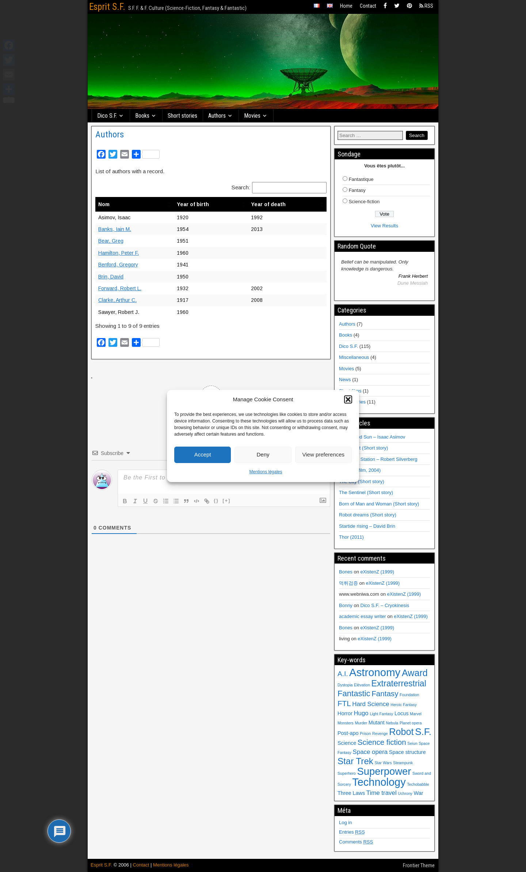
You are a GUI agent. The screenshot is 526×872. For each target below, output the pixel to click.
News (345, 379)
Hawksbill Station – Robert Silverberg (378, 459)
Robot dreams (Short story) (367, 514)
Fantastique (361, 179)
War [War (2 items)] (418, 793)
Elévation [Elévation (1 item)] (362, 685)
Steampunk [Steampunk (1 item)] (403, 763)
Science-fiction (364, 201)
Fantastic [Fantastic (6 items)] (354, 693)
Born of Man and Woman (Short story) (379, 504)
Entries (352, 832)
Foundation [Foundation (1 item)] (409, 695)
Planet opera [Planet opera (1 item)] (411, 723)
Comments (356, 842)
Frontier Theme (419, 865)
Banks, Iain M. (114, 229)
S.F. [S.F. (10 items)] (423, 731)
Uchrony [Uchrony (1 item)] (405, 793)
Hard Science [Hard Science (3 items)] (370, 704)
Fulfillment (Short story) (363, 448)
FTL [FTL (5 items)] (344, 703)
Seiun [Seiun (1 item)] (412, 743)
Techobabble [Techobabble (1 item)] (418, 784)
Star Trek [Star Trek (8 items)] (355, 761)
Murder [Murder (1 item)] (361, 723)
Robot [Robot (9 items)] (401, 732)
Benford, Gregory (118, 265)
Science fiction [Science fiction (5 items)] (382, 742)
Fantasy (357, 190)
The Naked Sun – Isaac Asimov (372, 437)
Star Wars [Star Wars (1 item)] (383, 763)
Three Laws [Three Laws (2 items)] (351, 793)
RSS (426, 6)
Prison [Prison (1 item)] (365, 733)
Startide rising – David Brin (367, 526)
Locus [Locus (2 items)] (401, 713)
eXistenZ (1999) (377, 572)
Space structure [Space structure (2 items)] (407, 752)
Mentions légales (265, 471)
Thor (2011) (351, 537)
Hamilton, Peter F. (118, 253)
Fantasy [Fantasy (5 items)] (384, 693)
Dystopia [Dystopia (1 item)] (345, 685)
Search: (241, 187)
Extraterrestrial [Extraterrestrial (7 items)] (398, 683)
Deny (262, 454)
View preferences (323, 454)
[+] (226, 500)
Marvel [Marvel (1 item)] (416, 714)
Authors (217, 115)
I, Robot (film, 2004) (360, 470)
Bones (345, 572)
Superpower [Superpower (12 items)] (384, 771)
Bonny (345, 605)
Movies (252, 115)
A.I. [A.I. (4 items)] (343, 674)
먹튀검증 (348, 583)
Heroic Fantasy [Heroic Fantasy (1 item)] (403, 704)
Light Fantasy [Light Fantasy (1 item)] (381, 714)
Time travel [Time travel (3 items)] (381, 792)
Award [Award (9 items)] (415, 673)
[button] (348, 399)
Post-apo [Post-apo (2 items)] (348, 733)
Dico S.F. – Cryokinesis (385, 605)
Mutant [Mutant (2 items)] (377, 722)
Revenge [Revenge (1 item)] (380, 733)
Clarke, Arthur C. (117, 300)
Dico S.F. (107, 115)
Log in (345, 822)
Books (142, 115)
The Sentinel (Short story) (366, 492)
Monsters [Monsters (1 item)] (346, 723)
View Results (384, 225)
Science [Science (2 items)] (347, 743)
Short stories (182, 115)
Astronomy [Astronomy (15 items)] (374, 672)
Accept (202, 454)
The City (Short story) (361, 481)
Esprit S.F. (107, 6)
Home (346, 6)
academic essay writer (362, 616)
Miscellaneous (354, 357)
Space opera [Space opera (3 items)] (370, 751)
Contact (368, 6)
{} (216, 500)
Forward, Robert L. (119, 288)
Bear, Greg (110, 241)
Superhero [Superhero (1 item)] (347, 773)
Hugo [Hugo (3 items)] (361, 713)
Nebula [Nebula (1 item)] (392, 723)
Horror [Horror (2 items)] (345, 713)
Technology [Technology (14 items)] (378, 782)
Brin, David (110, 277)
